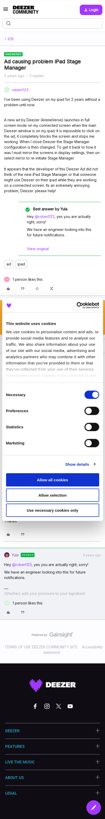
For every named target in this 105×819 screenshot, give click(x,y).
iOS (11, 39)
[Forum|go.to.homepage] (25, 10)
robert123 (20, 90)
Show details (77, 464)
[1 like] (23, 279)
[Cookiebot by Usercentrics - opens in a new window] (76, 305)
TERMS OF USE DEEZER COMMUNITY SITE (41, 647)
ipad (21, 264)
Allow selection (52, 495)
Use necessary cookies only (52, 510)
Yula (15, 555)
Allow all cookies (52, 480)
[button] (6, 11)
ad (8, 264)
